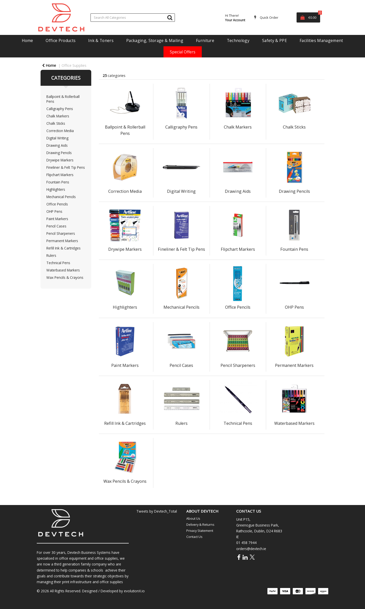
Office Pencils (57, 204)
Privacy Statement (199, 530)
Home (27, 40)
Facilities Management (321, 40)
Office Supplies (74, 65)
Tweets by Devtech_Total (156, 511)
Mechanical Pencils (61, 196)
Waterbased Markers (63, 270)
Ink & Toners (101, 40)
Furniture (205, 40)
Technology (238, 40)
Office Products (61, 40)
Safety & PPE (274, 40)
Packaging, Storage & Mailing (154, 40)
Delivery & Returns (200, 524)
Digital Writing (57, 138)
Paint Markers (57, 218)
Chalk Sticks (55, 123)
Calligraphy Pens (59, 108)
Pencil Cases (56, 226)
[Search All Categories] (132, 17)
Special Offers (182, 52)
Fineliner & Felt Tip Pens (65, 167)
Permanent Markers (62, 240)
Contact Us (194, 536)
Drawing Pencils (59, 152)
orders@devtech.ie (251, 548)
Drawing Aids (57, 145)
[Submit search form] (170, 17)
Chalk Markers (57, 116)
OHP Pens (54, 211)
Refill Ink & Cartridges (63, 248)
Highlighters (55, 189)
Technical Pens (58, 262)
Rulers (51, 255)
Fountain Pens (57, 182)
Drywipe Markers (60, 160)
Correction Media (60, 130)
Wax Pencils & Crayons (64, 277)
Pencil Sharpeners (60, 233)
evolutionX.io (134, 591)
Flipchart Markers (60, 174)
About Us (193, 518)
